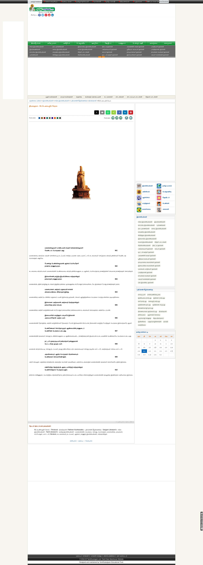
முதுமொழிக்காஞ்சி (154, 322)
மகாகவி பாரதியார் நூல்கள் (147, 269)
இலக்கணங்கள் (35, 49)
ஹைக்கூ (79, 97)
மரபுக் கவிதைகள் (66, 97)
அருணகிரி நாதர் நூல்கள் (135, 47)
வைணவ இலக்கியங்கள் (61, 52)
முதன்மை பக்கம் (35, 101)
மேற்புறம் (88, 441)
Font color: (32, 118)
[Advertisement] (126, 23)
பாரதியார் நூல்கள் (157, 47)
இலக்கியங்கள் (36, 43)
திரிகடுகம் (141, 315)
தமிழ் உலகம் (52, 43)
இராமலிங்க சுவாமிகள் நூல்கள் (149, 266)
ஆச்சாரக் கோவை (153, 315)
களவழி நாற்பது (154, 301)
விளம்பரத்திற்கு (109, 556)
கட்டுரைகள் (108, 97)
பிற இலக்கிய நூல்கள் (145, 282)
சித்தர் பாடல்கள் (83, 52)
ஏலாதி (165, 322)
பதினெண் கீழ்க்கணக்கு (79, 101)
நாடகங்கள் (120, 97)
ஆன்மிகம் (94, 43)
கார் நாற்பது (142, 301)
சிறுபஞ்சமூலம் (158, 318)
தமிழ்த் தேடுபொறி (82, 1)
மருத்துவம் (122, 43)
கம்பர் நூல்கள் (107, 52)
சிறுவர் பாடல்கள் (152, 97)
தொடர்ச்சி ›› (129, 422)
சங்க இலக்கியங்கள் (37, 47)
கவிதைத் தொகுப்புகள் (93, 97)
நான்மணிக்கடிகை (153, 295)
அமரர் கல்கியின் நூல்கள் (160, 55)
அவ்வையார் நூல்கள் (109, 49)
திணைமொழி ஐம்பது (145, 308)
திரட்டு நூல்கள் (107, 47)
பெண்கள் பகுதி (138, 43)
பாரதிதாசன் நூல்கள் (158, 49)
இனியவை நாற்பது (144, 298)
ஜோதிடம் (108, 43)
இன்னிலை (142, 322)
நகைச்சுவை (153, 43)
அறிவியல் (66, 43)
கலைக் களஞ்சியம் (50, 1)
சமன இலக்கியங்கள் (85, 49)
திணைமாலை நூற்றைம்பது (147, 311)
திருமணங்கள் (124, 1)
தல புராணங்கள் (58, 47)
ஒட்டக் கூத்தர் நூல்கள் (110, 55)
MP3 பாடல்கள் (151, 1)
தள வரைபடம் (122, 556)
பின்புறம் (73, 441)
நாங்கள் (86, 556)
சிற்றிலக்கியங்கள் (84, 55)
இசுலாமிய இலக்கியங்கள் (87, 47)
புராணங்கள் (34, 55)
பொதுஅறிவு (81, 43)
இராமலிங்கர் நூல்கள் (134, 55)
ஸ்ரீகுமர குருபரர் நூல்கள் (135, 49)
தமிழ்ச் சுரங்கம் (36, 2)
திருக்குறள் (92, 101)
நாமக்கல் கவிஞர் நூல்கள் (160, 52)
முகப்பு (80, 441)
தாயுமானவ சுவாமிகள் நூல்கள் (149, 262)
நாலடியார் (141, 295)
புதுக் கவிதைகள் (51, 97)
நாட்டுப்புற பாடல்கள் (134, 97)
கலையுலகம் (168, 43)
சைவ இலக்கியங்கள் (60, 49)
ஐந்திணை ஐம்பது (144, 305)
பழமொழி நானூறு (144, 318)
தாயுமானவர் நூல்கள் (134, 52)
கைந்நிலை (142, 325)
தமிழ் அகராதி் (109, 1)
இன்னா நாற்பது (159, 298)
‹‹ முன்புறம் (120, 422)
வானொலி (96, 1)
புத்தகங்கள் (137, 1)
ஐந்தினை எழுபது (159, 305)
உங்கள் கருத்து (96, 556)
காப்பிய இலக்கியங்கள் (38, 52)
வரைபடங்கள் (66, 1)
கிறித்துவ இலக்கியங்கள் (61, 55)
